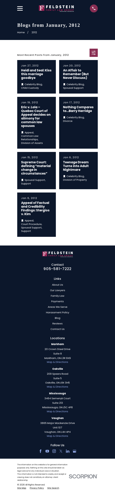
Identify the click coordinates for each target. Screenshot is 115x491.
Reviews (57, 323)
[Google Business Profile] (74, 451)
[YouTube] (47, 451)
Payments (57, 301)
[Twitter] (61, 451)
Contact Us (57, 329)
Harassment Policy (57, 312)
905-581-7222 (57, 268)
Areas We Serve (57, 307)
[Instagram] (54, 451)
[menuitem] (21, 488)
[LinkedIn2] (67, 451)
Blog (57, 318)
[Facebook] (40, 451)
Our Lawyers (57, 290)
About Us (57, 285)
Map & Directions (57, 362)
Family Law (57, 296)
